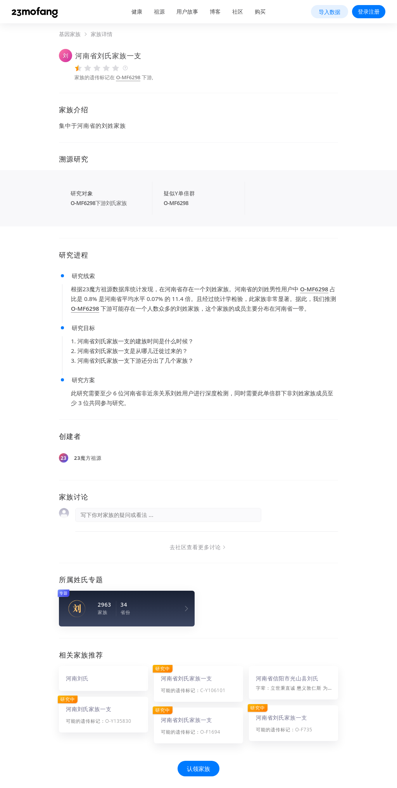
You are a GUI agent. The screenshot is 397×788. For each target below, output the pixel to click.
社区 (237, 11)
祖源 (159, 11)
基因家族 (70, 34)
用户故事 (187, 11)
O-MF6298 (128, 77)
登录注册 (369, 11)
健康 (136, 11)
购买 (260, 11)
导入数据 (329, 12)
